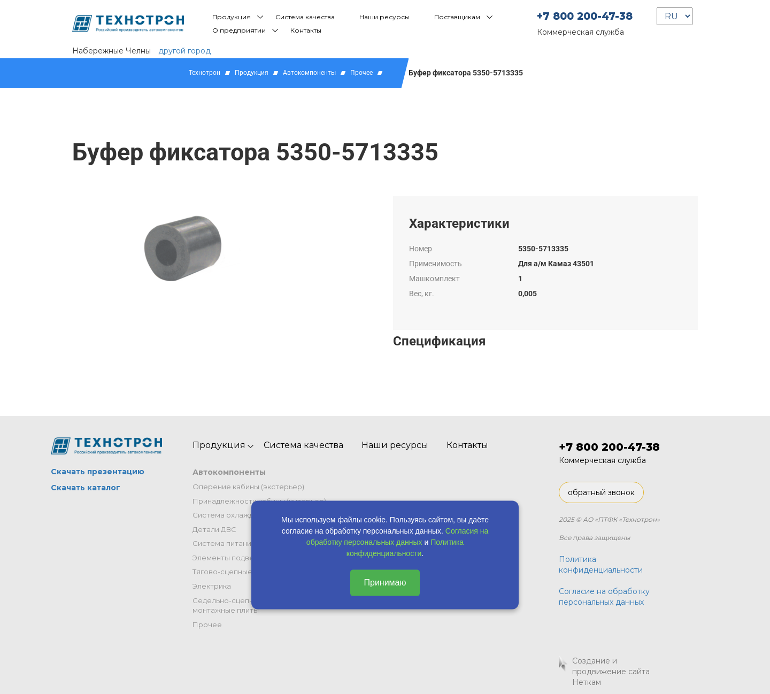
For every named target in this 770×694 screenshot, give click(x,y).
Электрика (211, 586)
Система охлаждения (231, 515)
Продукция (231, 17)
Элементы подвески (229, 557)
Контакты (305, 30)
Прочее (361, 72)
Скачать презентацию (97, 471)
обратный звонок (601, 492)
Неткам (586, 682)
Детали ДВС (214, 529)
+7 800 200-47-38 (585, 16)
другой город (184, 51)
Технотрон (204, 72)
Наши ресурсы (384, 17)
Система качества (305, 17)
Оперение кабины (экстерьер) (248, 486)
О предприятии (239, 30)
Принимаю (385, 582)
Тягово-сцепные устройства (244, 571)
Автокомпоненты (309, 72)
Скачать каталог (85, 487)
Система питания (224, 543)
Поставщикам (457, 17)
